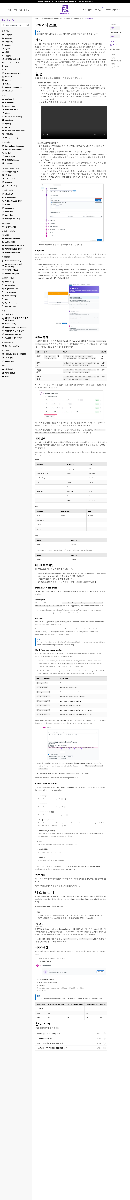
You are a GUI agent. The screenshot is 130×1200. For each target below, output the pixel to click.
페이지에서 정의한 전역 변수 (77, 878)
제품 (9, 9)
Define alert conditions (46, 587)
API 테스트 (77, 18)
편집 (113, 41)
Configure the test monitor (48, 649)
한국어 (115, 28)
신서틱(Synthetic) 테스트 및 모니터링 (56, 18)
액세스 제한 (41, 947)
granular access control (46, 951)
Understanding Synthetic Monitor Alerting (59, 644)
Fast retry (39, 618)
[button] (113, 44)
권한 (39, 924)
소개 (84, 9)
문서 (37, 18)
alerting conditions (75, 653)
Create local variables (46, 783)
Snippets (39, 250)
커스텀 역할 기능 (42, 938)
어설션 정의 (41, 337)
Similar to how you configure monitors (52, 660)
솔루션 (26, 9)
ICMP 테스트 (89, 18)
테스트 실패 (44, 892)
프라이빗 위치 (70, 62)
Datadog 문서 (9, 19)
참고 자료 (43, 1023)
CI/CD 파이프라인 (96, 65)
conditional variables (87, 673)
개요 (39, 39)
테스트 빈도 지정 (44, 565)
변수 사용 (40, 874)
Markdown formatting (52, 673)
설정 (39, 73)
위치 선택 (40, 438)
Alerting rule (40, 599)
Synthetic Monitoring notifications (66, 777)
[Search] (17, 25)
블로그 (91, 9)
